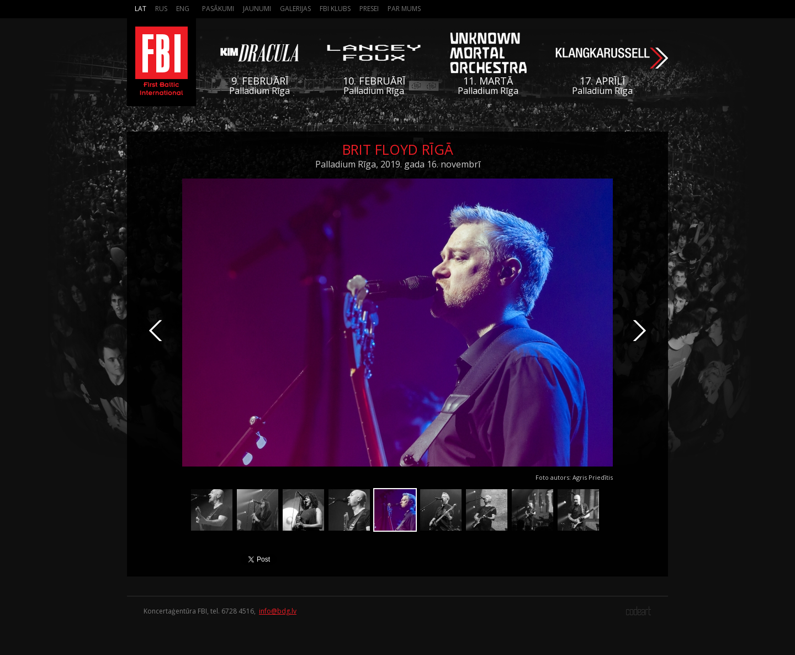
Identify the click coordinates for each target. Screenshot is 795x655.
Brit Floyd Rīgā (397, 149)
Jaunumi (257, 8)
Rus (161, 8)
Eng (182, 8)
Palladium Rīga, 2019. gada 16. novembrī (397, 164)
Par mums (404, 8)
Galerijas (295, 8)
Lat (140, 8)
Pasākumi (218, 8)
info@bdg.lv (277, 611)
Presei (369, 8)
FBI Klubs (335, 8)
